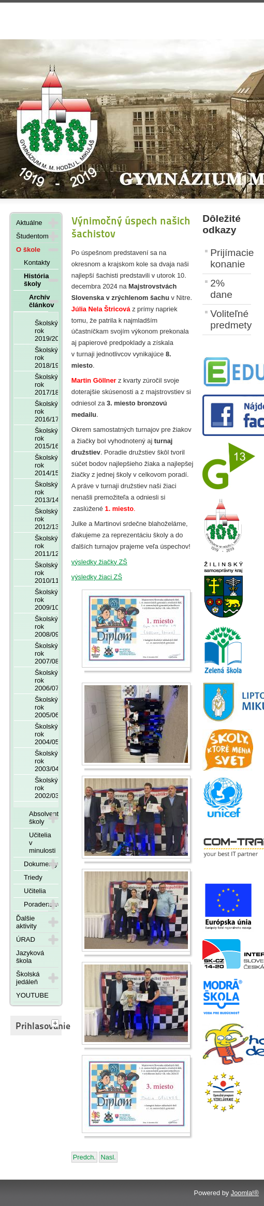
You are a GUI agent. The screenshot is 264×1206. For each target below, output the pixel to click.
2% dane (221, 289)
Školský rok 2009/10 (46, 599)
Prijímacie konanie (230, 258)
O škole (28, 249)
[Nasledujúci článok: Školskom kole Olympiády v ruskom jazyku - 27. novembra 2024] (108, 1157)
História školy (36, 280)
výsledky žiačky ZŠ (99, 562)
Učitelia (35, 891)
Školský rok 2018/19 (46, 357)
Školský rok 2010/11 (46, 572)
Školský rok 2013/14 (46, 492)
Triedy (33, 877)
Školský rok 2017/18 (46, 384)
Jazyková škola (30, 956)
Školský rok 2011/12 (46, 545)
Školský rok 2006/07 (46, 680)
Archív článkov (38, 301)
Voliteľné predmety (230, 319)
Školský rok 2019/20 (46, 330)
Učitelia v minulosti (42, 842)
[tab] (56, 1024)
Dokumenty (36, 864)
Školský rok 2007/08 (46, 653)
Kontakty (37, 262)
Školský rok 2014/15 (46, 465)
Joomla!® (245, 1193)
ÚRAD (25, 939)
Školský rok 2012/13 (46, 519)
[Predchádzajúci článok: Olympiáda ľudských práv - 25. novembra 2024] (84, 1157)
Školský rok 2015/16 (46, 438)
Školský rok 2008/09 (46, 626)
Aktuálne (29, 223)
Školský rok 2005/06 (46, 707)
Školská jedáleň (28, 978)
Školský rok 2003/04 (46, 761)
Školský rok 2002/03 (46, 788)
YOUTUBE (32, 995)
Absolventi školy (38, 817)
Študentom (32, 236)
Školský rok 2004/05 (46, 734)
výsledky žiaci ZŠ (96, 577)
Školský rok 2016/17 (46, 411)
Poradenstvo (36, 904)
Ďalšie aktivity (26, 922)
